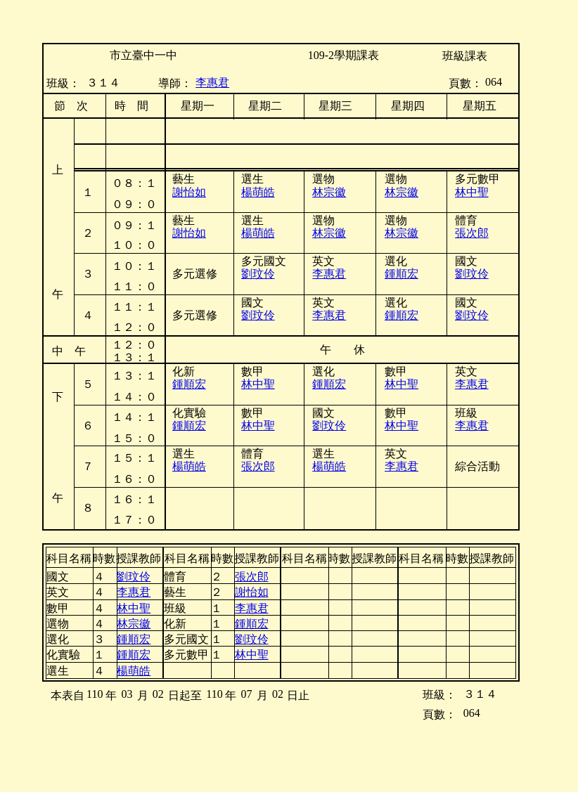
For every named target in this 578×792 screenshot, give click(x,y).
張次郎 (472, 233)
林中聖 (472, 192)
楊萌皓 (258, 192)
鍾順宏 (401, 274)
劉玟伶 (472, 274)
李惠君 (212, 83)
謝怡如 (189, 233)
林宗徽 (401, 192)
